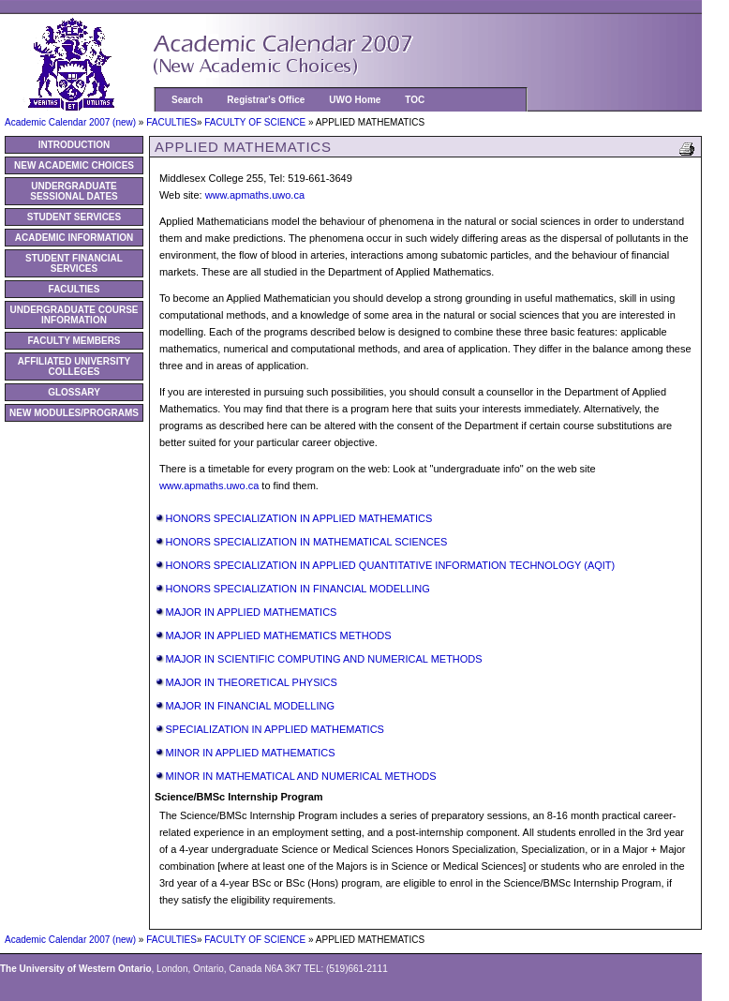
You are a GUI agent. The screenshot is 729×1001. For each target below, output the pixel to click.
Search (186, 100)
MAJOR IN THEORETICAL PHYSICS (250, 682)
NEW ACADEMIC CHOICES (74, 165)
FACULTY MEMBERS (73, 341)
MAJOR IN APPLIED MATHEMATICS (250, 612)
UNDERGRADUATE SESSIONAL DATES (74, 191)
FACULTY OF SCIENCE (256, 122)
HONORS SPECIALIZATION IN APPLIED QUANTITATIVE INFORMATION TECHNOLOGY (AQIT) (390, 565)
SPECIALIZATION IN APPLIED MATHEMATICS (274, 729)
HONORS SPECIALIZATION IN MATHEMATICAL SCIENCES (306, 541)
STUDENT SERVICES (74, 217)
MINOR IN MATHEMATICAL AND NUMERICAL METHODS (300, 776)
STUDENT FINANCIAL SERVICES (74, 263)
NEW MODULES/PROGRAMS (74, 413)
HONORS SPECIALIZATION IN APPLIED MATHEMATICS (298, 518)
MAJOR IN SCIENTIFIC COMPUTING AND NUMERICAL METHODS (323, 659)
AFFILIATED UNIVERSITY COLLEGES (74, 366)
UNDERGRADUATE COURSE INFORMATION (73, 315)
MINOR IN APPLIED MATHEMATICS (250, 752)
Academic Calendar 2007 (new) (72, 122)
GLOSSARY (74, 392)
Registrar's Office (266, 100)
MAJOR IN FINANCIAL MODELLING (250, 705)
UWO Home (354, 100)
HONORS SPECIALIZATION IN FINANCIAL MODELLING (297, 588)
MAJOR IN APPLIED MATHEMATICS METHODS (278, 635)
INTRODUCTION (74, 145)
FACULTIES (171, 122)
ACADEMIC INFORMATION (74, 237)
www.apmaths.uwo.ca (255, 195)
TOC (414, 100)
